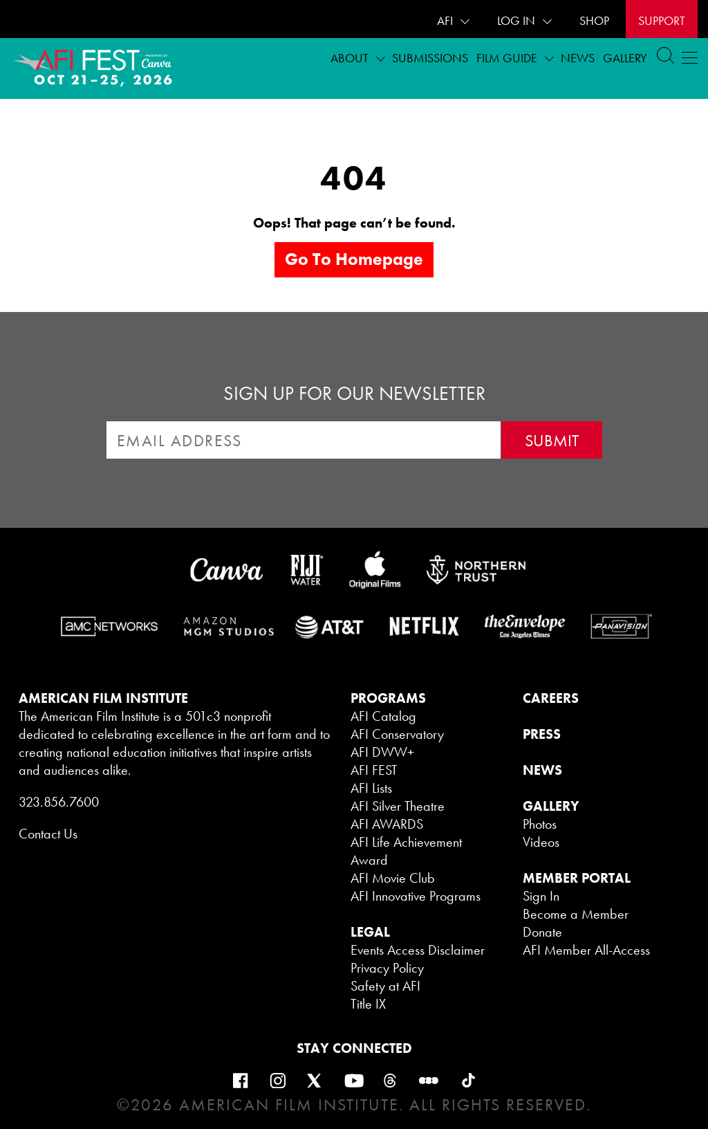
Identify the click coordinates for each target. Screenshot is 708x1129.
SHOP (594, 20)
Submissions (430, 58)
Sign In (541, 896)
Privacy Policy (387, 968)
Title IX (368, 1004)
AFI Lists (371, 788)
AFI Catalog (383, 716)
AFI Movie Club (393, 878)
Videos (541, 842)
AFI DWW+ (382, 752)
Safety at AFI (385, 986)
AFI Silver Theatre (398, 806)
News (578, 58)
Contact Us (48, 834)
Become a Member (575, 914)
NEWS (542, 770)
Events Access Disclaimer (418, 950)
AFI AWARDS (387, 824)
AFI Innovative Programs (416, 896)
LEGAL (370, 932)
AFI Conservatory (397, 734)
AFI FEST (374, 770)
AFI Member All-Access (586, 950)
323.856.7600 (59, 802)
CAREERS (551, 698)
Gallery (625, 58)
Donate (542, 932)
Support (661, 20)
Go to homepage (354, 259)
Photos (540, 824)
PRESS (542, 734)
